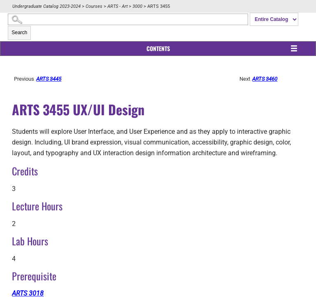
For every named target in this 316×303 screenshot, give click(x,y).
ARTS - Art (117, 6)
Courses (94, 6)
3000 (137, 6)
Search (19, 32)
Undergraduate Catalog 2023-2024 (46, 6)
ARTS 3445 (48, 79)
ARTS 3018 (28, 293)
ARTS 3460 (264, 79)
